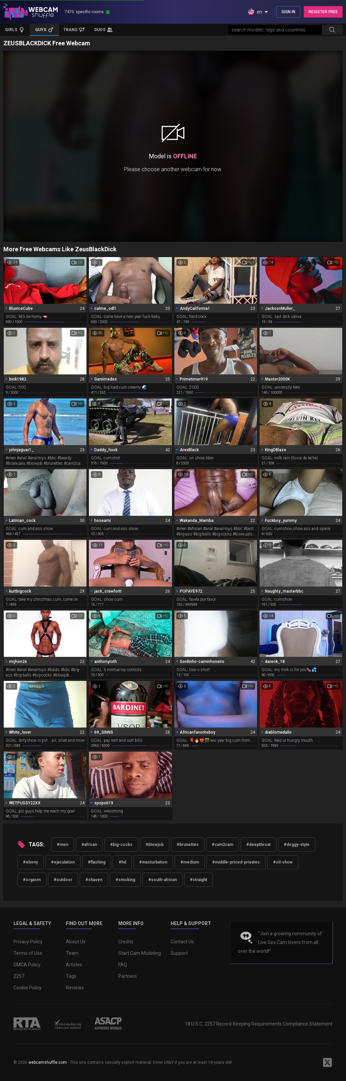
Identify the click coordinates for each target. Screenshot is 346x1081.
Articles (74, 964)
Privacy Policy (28, 941)
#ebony (30, 862)
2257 (19, 976)
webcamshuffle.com (47, 1062)
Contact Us (182, 941)
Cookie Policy (28, 987)
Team (72, 953)
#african (89, 844)
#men (62, 844)
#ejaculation (63, 862)
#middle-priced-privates (236, 862)
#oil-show (283, 862)
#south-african (162, 879)
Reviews (75, 987)
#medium (189, 862)
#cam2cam (222, 844)
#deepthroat (258, 844)
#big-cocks (121, 844)
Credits (125, 941)
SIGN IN (288, 11)
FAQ (122, 964)
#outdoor (63, 879)
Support (179, 953)
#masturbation (153, 862)
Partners (127, 976)
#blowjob (155, 844)
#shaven (93, 879)
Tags (71, 976)
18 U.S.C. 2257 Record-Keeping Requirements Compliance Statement (258, 1024)
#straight (198, 879)
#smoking (125, 879)
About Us (75, 941)
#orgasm (32, 879)
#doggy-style (297, 844)
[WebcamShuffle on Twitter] (327, 1062)
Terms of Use (28, 953)
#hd (122, 862)
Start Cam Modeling (139, 953)
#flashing (96, 862)
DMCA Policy (27, 964)
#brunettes (188, 844)
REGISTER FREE (323, 11)
